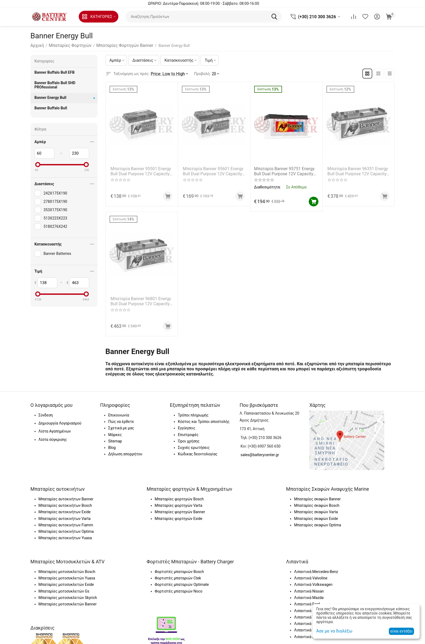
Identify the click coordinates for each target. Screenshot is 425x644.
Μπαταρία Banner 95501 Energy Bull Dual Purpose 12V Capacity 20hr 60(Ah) (140, 169)
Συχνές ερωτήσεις (193, 444)
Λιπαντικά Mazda (309, 594)
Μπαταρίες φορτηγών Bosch (179, 495)
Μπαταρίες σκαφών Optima (317, 521)
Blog (112, 444)
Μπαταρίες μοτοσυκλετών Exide (66, 581)
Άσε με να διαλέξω (332, 631)
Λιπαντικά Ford (307, 601)
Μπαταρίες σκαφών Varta (316, 509)
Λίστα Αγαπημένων (55, 428)
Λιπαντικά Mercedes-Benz (316, 568)
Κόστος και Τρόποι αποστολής (204, 418)
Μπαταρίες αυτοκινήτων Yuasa (65, 535)
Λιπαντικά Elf (305, 633)
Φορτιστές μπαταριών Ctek (178, 575)
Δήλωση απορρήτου (125, 451)
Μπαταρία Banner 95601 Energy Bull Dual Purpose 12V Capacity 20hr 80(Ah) (212, 169)
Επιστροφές (188, 431)
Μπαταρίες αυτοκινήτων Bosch (65, 502)
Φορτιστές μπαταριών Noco (178, 588)
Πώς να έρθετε (121, 418)
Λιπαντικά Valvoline (310, 575)
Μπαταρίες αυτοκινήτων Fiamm (66, 521)
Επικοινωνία (118, 412)
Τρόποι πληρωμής (193, 412)
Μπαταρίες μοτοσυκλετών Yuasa (67, 575)
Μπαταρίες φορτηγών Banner (180, 509)
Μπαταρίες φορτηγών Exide (178, 515)
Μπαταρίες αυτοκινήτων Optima (66, 528)
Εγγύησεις (186, 425)
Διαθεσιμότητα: (267, 185)
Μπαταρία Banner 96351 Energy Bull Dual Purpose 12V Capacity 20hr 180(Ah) (356, 169)
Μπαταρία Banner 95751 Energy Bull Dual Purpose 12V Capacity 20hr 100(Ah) (284, 169)
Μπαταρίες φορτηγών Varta (178, 502)
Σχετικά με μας (121, 425)
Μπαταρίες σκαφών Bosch (316, 502)
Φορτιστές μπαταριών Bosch (179, 568)
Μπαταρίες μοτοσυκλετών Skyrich (68, 594)
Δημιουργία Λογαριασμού (60, 420)
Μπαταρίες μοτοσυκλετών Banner (68, 601)
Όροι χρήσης (189, 437)
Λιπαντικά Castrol (309, 607)
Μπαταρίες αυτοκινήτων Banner (66, 495)
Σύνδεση (46, 412)
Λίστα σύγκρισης (53, 436)
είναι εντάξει (401, 631)
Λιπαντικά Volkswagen (313, 581)
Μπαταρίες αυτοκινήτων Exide (65, 509)
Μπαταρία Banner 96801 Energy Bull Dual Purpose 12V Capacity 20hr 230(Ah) (140, 298)
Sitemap (115, 437)
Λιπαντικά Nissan (309, 588)
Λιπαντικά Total (307, 627)
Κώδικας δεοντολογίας (197, 451)
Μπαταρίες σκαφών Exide (316, 515)
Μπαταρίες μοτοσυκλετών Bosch (67, 568)
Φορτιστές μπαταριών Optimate (182, 581)
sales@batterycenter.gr (259, 451)
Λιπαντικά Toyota (309, 614)
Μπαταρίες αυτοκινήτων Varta (65, 515)
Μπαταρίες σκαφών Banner (317, 495)
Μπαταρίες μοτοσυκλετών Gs (64, 588)
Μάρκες (115, 431)
